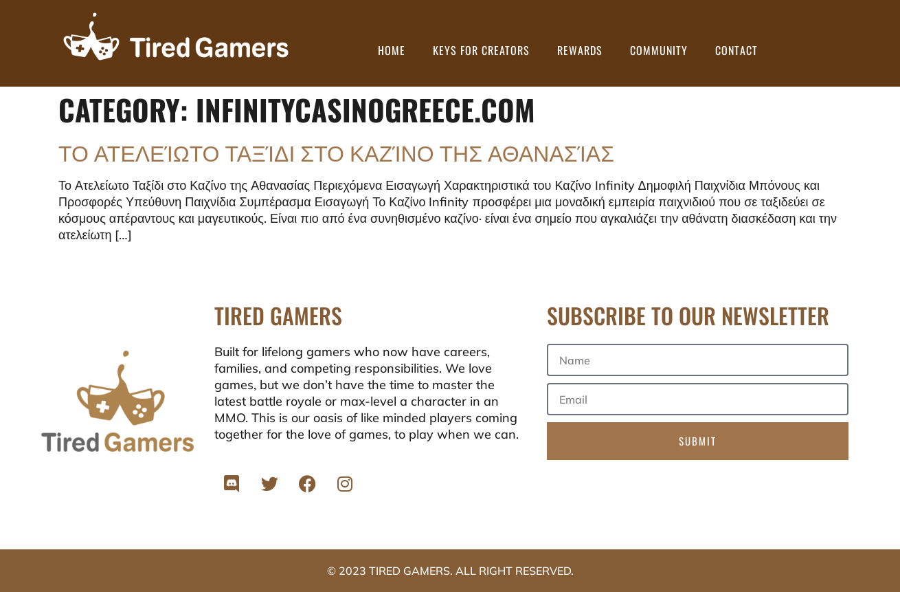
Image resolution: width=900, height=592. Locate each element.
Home (391, 50)
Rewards (580, 50)
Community (659, 50)
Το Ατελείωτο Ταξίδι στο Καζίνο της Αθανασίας (336, 151)
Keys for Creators (481, 50)
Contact (736, 50)
